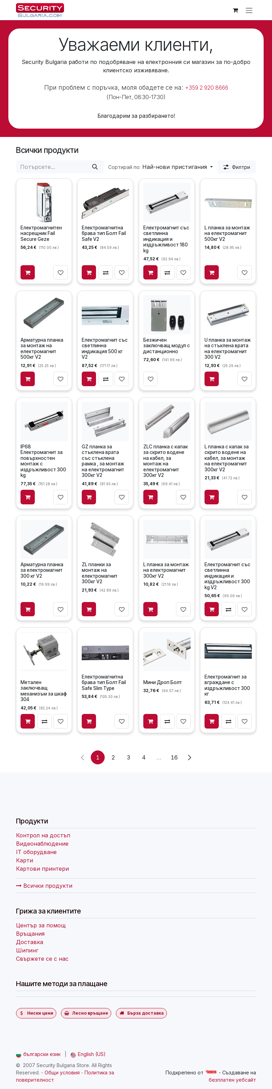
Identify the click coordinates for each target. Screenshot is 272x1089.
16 (174, 757)
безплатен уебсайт (232, 1080)
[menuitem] (38, 1054)
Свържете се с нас (42, 958)
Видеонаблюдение (42, 843)
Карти (24, 860)
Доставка (29, 941)
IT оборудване (36, 851)
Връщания (30, 933)
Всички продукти (44, 885)
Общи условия (62, 1072)
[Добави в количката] (28, 272)
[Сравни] (106, 272)
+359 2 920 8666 (206, 87)
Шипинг (27, 950)
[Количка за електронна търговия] (235, 10)
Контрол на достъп (43, 835)
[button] (160, 166)
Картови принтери (42, 868)
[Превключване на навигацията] (249, 10)
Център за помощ (41, 925)
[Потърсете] (95, 166)
